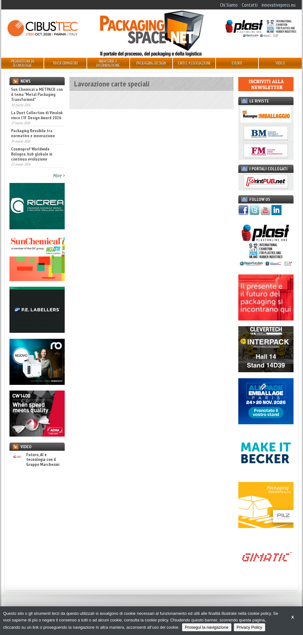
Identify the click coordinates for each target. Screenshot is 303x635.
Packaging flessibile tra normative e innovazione (33, 133)
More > (59, 175)
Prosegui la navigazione (207, 627)
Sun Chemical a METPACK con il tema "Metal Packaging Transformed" (37, 94)
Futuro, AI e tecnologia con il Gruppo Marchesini (34, 459)
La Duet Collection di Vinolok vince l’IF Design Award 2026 (36, 115)
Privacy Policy (249, 627)
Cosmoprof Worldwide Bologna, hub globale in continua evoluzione (31, 154)
